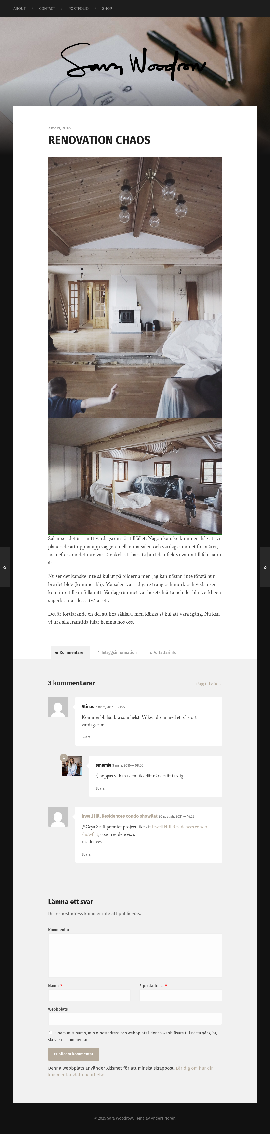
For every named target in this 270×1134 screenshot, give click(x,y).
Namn (55, 985)
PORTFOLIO (78, 8)
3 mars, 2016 (127, 765)
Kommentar (58, 929)
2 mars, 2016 (110, 707)
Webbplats (58, 1009)
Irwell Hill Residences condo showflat (120, 816)
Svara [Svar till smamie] (100, 788)
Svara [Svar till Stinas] (86, 737)
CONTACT (47, 8)
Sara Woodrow (120, 1118)
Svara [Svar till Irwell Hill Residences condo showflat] (86, 854)
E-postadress (153, 985)
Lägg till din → (209, 684)
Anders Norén (163, 1118)
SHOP (107, 8)
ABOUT (19, 8)
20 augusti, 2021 (176, 816)
